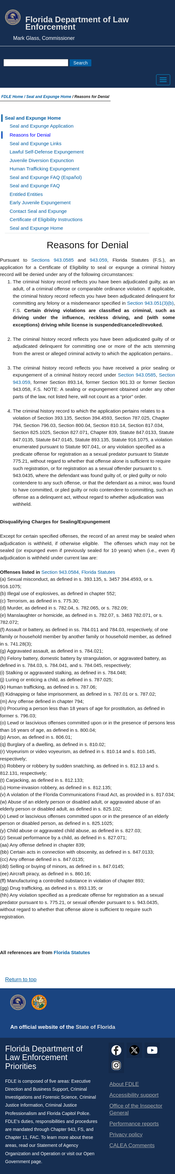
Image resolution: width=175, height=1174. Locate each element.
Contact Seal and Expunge (38, 211)
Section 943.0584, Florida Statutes (78, 572)
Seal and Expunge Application (41, 126)
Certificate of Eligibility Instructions (46, 219)
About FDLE (124, 1084)
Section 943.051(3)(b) (150, 303)
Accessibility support (133, 1095)
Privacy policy (126, 1135)
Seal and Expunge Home (48, 96)
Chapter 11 (16, 1137)
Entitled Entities (26, 194)
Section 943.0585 (137, 375)
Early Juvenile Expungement (40, 202)
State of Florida (95, 1027)
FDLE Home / (13, 96)
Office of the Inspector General (135, 1109)
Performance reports (134, 1124)
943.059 (98, 260)
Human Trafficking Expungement (44, 168)
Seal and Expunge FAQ (35, 185)
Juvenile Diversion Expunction (42, 160)
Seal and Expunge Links (36, 143)
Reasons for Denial (30, 135)
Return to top (21, 979)
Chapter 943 (63, 1129)
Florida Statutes (72, 952)
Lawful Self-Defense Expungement (47, 151)
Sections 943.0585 (52, 260)
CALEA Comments (131, 1145)
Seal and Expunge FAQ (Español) (46, 177)
